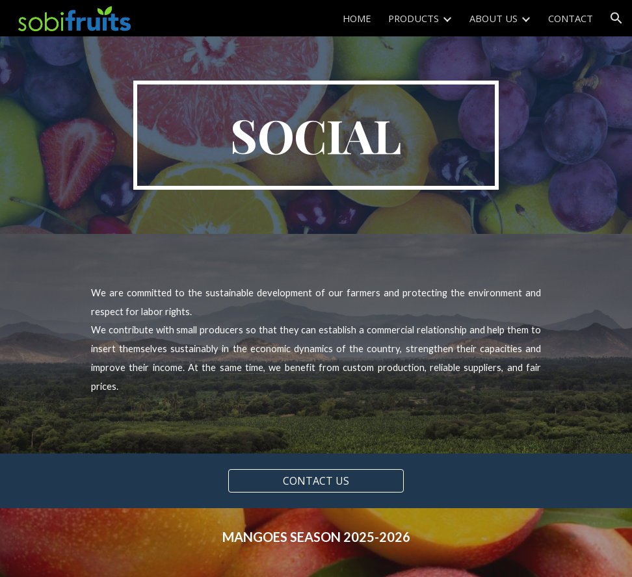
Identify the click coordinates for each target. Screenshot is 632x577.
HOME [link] (357, 18)
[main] (316, 135)
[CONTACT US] (316, 480)
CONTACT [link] (570, 18)
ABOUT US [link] (493, 18)
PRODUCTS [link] (413, 18)
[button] (616, 18)
